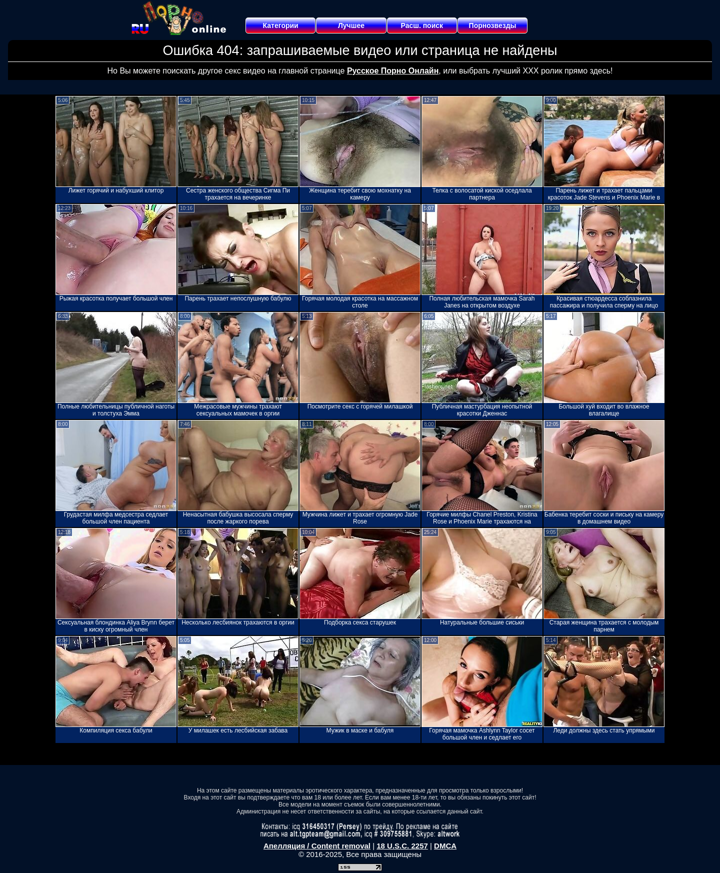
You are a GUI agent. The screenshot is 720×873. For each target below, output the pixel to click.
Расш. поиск (421, 26)
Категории (280, 26)
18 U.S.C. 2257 (402, 846)
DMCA (445, 846)
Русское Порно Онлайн (392, 70)
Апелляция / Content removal (317, 846)
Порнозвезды (492, 26)
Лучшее (351, 26)
